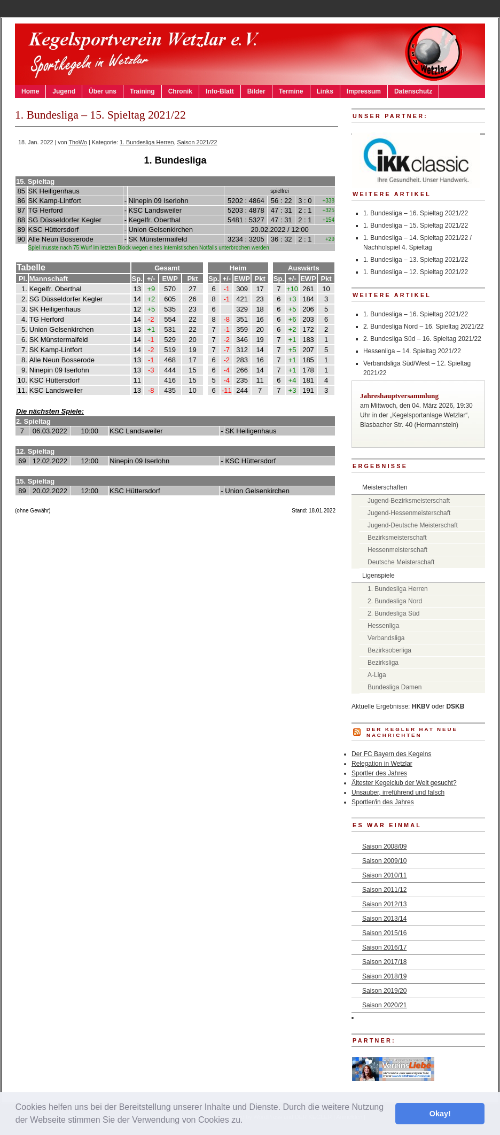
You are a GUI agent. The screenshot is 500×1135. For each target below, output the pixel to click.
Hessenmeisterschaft (397, 550)
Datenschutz (413, 91)
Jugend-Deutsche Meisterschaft (413, 525)
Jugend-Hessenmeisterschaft (409, 513)
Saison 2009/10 (384, 861)
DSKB (455, 706)
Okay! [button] (440, 1113)
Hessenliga (383, 625)
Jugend (63, 91)
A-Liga (377, 675)
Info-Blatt (220, 91)
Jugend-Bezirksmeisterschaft (409, 500)
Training (142, 91)
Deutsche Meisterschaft (401, 562)
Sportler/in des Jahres (382, 802)
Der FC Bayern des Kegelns (391, 754)
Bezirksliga (383, 662)
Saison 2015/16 (384, 933)
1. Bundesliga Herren (147, 142)
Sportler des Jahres (379, 773)
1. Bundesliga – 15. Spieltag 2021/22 (415, 225)
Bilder (256, 91)
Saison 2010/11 (384, 875)
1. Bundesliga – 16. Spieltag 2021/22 (415, 213)
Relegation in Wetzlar (381, 763)
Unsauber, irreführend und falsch (397, 792)
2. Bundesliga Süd (393, 613)
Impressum (364, 91)
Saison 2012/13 (384, 904)
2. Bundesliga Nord (395, 601)
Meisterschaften (385, 487)
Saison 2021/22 (197, 142)
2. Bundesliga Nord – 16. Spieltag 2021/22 (423, 326)
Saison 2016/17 (384, 947)
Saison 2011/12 (384, 889)
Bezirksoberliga (389, 650)
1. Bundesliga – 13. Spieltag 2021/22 (415, 259)
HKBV (421, 706)
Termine (291, 91)
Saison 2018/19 (384, 976)
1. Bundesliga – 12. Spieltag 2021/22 (415, 272)
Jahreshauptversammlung (399, 396)
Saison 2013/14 (384, 918)
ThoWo (77, 142)
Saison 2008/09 (384, 846)
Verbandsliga (386, 638)
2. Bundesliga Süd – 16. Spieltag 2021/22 (422, 339)
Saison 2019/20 (384, 990)
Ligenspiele (378, 575)
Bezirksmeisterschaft (397, 537)
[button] (246, 1121)
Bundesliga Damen (394, 687)
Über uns (102, 91)
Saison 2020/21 (384, 1005)
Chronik (180, 91)
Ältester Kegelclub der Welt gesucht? (404, 783)
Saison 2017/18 (384, 962)
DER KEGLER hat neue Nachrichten (412, 732)
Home (30, 91)
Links (325, 91)
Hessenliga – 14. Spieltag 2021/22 (412, 351)
